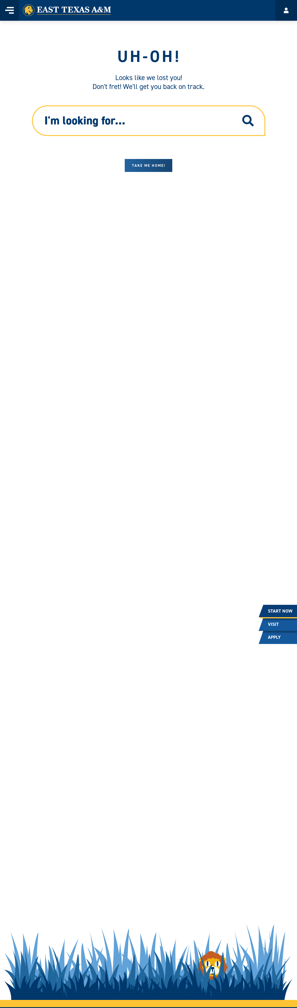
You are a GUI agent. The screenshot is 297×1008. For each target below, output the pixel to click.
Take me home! (148, 165)
